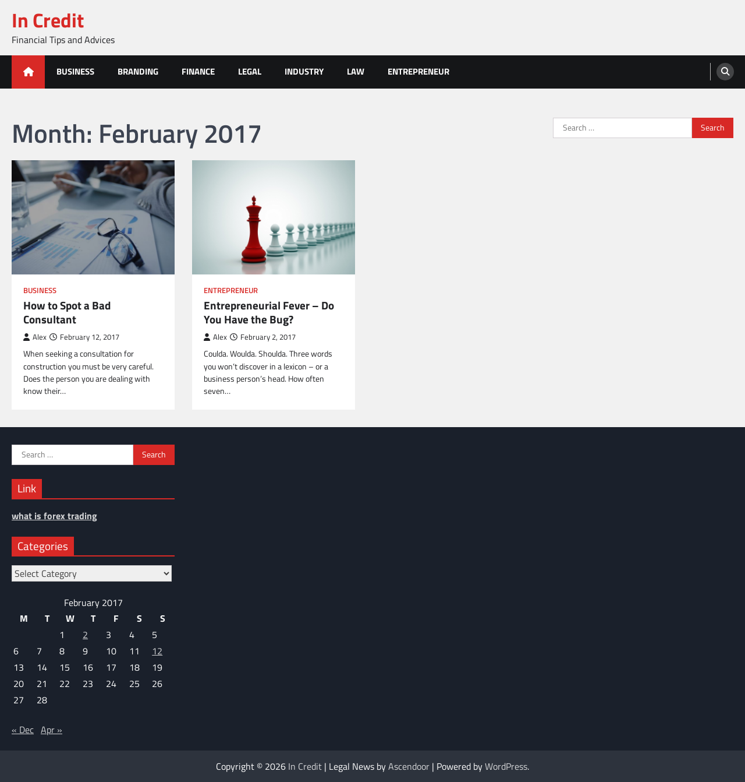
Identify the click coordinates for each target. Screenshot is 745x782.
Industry (304, 71)
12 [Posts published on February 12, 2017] (157, 651)
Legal (249, 71)
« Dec (23, 730)
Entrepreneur (418, 71)
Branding (138, 71)
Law (355, 71)
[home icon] (28, 72)
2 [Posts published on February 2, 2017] (85, 635)
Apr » (51, 730)
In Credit (48, 20)
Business (75, 71)
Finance (198, 71)
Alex (35, 337)
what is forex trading (54, 516)
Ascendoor (409, 766)
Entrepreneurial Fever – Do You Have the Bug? (269, 312)
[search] (725, 71)
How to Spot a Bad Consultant (67, 312)
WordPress (506, 766)
